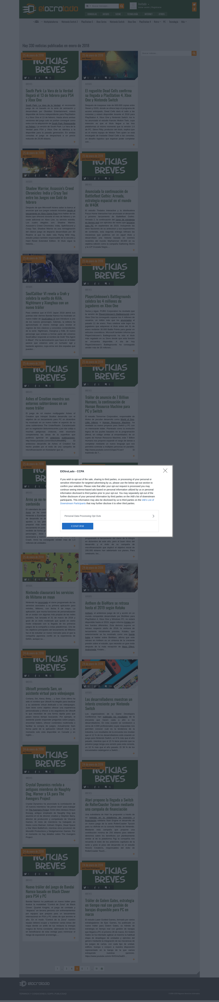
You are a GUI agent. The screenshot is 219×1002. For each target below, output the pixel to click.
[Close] (166, 472)
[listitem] (109, 516)
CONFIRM (77, 526)
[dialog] (109, 501)
